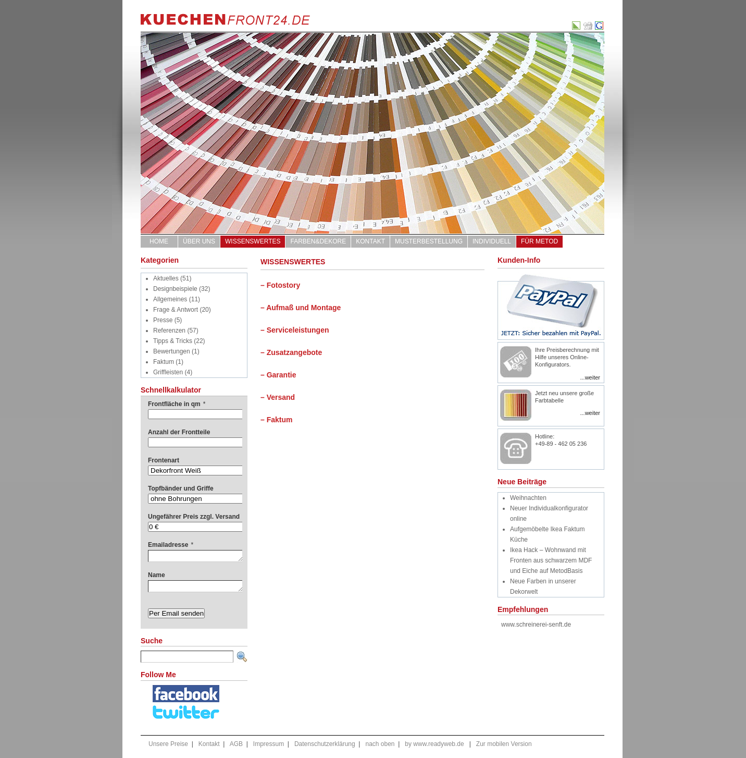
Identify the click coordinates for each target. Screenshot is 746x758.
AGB (236, 744)
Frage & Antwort (175, 309)
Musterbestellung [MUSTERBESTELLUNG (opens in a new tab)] (429, 241)
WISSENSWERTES (252, 241)
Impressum (268, 744)
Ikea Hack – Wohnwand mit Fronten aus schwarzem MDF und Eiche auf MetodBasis (551, 560)
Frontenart (163, 460)
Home (159, 241)
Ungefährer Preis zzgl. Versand (194, 516)
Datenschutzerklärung (324, 744)
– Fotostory (280, 285)
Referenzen (169, 330)
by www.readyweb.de (434, 744)
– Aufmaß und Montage (300, 307)
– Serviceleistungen (294, 330)
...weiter (590, 377)
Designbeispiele (175, 288)
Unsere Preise (168, 744)
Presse (162, 320)
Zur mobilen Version (504, 744)
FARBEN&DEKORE (318, 241)
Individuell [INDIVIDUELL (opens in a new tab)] (492, 241)
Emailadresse (170, 544)
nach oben (379, 744)
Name (156, 575)
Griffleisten (168, 372)
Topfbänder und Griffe (181, 488)
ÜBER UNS (199, 241)
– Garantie (278, 375)
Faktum (163, 361)
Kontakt (370, 241)
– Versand (277, 397)
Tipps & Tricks (172, 341)
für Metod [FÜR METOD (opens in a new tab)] (539, 241)
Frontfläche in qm (176, 404)
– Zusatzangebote (291, 352)
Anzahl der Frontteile (179, 432)
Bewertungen (171, 351)
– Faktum (276, 419)
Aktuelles (166, 278)
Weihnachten (528, 498)
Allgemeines (170, 299)
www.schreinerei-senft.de (536, 624)
